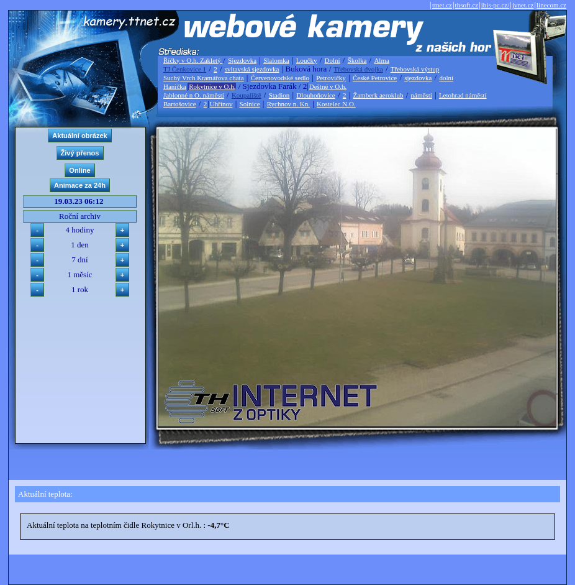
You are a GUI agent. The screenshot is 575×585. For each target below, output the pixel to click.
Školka (357, 60)
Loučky (306, 60)
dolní (446, 77)
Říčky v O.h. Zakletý (192, 60)
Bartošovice (179, 104)
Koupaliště (246, 95)
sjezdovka (418, 77)
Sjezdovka (242, 60)
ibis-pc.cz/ (495, 5)
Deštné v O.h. (328, 86)
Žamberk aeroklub (378, 95)
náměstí (421, 95)
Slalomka (276, 60)
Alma (381, 60)
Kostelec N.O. (336, 104)
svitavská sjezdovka (252, 69)
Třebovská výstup (415, 69)
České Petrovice (375, 77)
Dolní (332, 60)
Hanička (174, 86)
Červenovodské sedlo (280, 77)
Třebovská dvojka (358, 69)
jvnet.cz (523, 5)
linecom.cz (551, 5)
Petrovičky (331, 77)
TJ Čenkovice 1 (184, 69)
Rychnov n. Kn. (288, 104)
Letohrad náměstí (463, 95)
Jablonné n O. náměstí (193, 95)
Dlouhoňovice (315, 95)
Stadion (279, 95)
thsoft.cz (467, 5)
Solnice (250, 104)
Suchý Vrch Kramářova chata (203, 77)
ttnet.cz (442, 5)
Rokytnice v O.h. (212, 86)
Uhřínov (221, 104)
